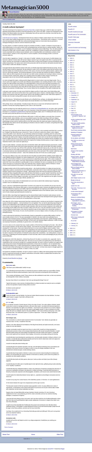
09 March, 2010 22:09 (11, 290)
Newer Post (6, 434)
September (74, 99)
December (74, 93)
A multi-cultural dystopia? (77, 191)
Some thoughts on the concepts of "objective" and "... (78, 116)
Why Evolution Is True (73, 50)
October (73, 97)
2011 (71, 89)
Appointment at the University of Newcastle (78, 208)
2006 (71, 235)
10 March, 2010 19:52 (11, 414)
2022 (71, 67)
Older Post (60, 434)
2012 (71, 86)
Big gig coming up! (75, 180)
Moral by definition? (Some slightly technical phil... (77, 127)
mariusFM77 (51, 448)
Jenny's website (72, 39)
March (73, 112)
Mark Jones (9, 265)
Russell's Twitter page (73, 37)
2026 (71, 58)
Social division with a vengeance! (76, 194)
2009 (71, 228)
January (73, 225)
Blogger (62, 448)
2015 (71, 82)
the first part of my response (11, 37)
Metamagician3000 (25, 7)
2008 (71, 230)
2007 (71, 232)
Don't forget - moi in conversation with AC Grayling (77, 204)
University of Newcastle (74, 42)
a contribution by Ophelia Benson (17, 111)
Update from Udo (75, 185)
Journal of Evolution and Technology (77, 47)
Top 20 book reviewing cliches (78, 130)
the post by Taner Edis (29, 30)
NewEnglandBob (10, 293)
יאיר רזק (8, 302)
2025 (71, 60)
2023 (71, 64)
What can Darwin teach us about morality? (77, 168)
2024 (71, 62)
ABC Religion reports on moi (78, 177)
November (74, 95)
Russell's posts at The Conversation (77, 34)
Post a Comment (9, 427)
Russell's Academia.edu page (75, 31)
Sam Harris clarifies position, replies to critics (78, 123)
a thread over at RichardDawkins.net (39, 108)
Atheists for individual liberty (78, 197)
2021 (71, 69)
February (73, 223)
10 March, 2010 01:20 (11, 299)
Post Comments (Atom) (36, 438)
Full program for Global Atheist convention (76, 212)
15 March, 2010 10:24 (11, 424)
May (72, 108)
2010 (71, 91)
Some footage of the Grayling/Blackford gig (77, 164)
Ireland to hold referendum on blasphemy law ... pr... (78, 171)
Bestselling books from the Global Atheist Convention (78, 161)
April (72, 110)
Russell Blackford (14, 12)
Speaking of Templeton (76, 132)
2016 (71, 80)
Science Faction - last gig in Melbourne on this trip (78, 157)
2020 (71, 71)
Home (33, 434)
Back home (74, 148)
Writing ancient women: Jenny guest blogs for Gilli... (77, 145)
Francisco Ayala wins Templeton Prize (76, 135)
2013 (71, 84)
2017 (71, 78)
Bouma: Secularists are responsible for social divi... (78, 200)
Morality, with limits (75, 154)
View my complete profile (8, 19)
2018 (71, 75)
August (73, 101)
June (72, 106)
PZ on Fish (73, 220)
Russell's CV (71, 29)
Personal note (74, 215)
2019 (71, 73)
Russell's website (72, 26)
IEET (69, 45)
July (72, 104)
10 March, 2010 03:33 (11, 314)
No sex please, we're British (78, 138)
